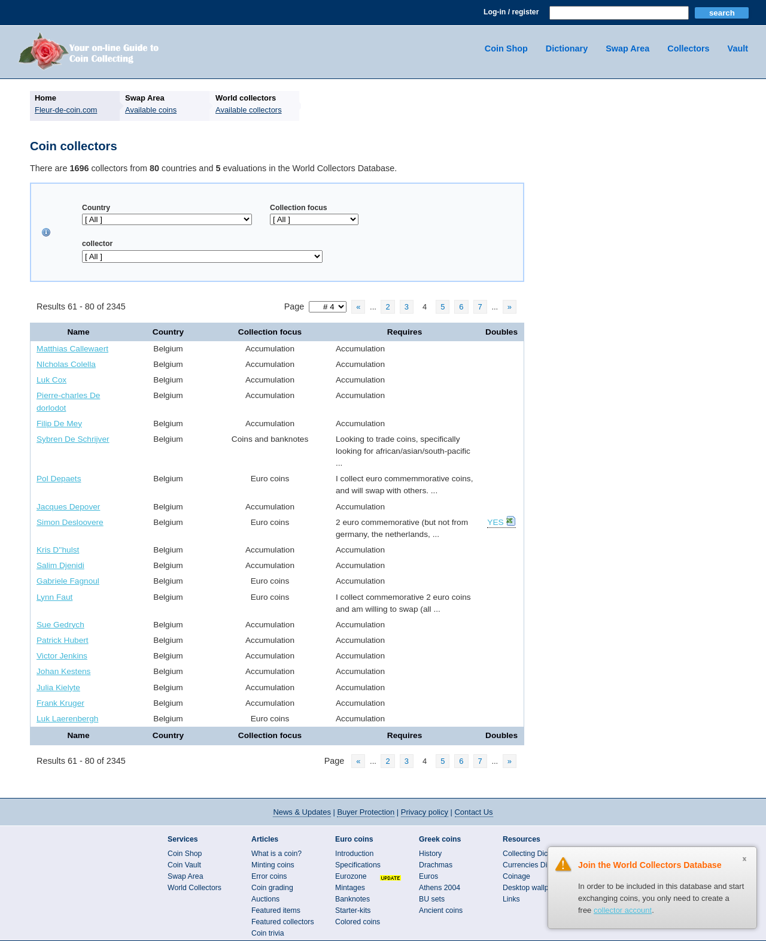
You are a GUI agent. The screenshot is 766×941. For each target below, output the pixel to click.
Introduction (354, 853)
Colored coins (357, 922)
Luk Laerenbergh (67, 718)
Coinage (516, 876)
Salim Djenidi (60, 565)
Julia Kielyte (58, 687)
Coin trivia (267, 933)
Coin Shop (506, 48)
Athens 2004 (439, 888)
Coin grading (272, 888)
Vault (738, 48)
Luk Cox (51, 379)
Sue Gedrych (60, 624)
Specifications (358, 865)
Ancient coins (441, 910)
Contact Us (474, 812)
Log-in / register (511, 12)
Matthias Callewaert (72, 348)
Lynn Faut (54, 597)
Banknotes (352, 899)
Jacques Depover (68, 506)
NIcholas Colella (66, 364)
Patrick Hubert (63, 640)
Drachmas (435, 865)
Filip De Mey (59, 423)
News (301, 812)
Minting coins (272, 865)
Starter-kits (352, 910)
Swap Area (627, 48)
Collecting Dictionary (536, 853)
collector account (623, 910)
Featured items (275, 910)
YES (495, 522)
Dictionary (567, 48)
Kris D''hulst (58, 549)
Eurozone (351, 876)
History (430, 853)
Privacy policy (424, 812)
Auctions (265, 899)
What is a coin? (276, 853)
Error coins (269, 876)
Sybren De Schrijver (73, 439)
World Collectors (194, 888)
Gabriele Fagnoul (68, 580)
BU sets (432, 899)
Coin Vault (184, 865)
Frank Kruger (60, 703)
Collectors (688, 48)
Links (511, 899)
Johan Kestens (63, 671)
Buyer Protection (365, 812)
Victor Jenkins (62, 655)
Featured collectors (282, 922)
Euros (428, 876)
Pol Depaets (59, 478)
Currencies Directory (536, 865)
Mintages (350, 888)
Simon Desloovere (70, 522)
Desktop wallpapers (535, 888)
